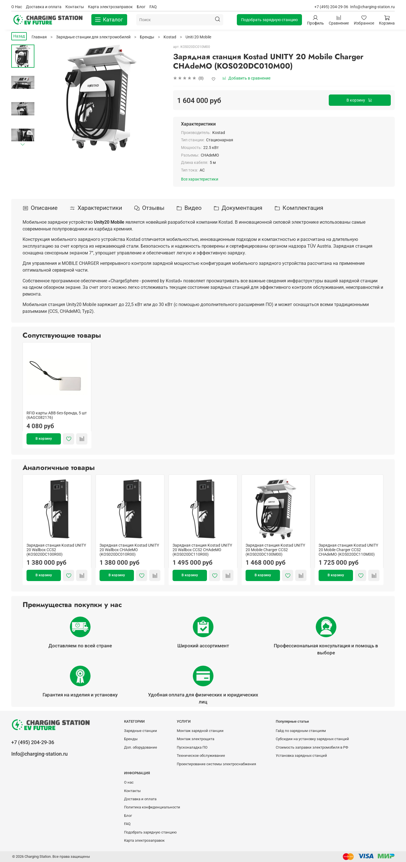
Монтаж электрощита (195, 739)
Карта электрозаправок (110, 7)
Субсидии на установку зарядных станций (312, 739)
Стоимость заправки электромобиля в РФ (312, 747)
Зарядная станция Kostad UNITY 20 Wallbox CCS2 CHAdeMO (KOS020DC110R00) (202, 550)
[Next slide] (23, 144)
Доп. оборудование (140, 747)
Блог (141, 7)
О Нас (16, 7)
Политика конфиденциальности (152, 807)
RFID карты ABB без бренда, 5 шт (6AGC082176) (57, 415)
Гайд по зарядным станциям (301, 731)
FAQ (153, 7)
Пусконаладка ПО (192, 747)
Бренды (131, 739)
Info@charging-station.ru (372, 7)
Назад (19, 36)
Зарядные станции (140, 731)
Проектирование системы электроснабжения (216, 764)
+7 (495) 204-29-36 (331, 7)
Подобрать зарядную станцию (269, 19)
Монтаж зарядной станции (200, 731)
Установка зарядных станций (301, 755)
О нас (129, 782)
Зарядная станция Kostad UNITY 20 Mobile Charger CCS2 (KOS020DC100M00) (275, 550)
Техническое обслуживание (201, 755)
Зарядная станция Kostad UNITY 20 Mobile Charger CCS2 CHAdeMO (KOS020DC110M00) (348, 550)
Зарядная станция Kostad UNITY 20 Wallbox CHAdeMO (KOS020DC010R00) (129, 550)
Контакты (74, 7)
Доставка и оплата (43, 7)
